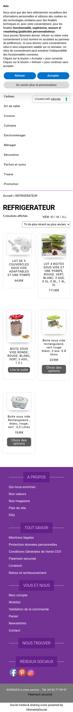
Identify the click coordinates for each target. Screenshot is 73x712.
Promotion (11, 184)
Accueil (7, 195)
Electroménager (15, 135)
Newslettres (17, 623)
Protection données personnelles (33, 544)
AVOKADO (36, 36)
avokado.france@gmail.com (37, 8)
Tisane (8, 174)
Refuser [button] (20, 385)
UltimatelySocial (36, 709)
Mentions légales (21, 537)
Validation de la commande (29, 609)
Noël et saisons (15, 86)
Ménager (10, 145)
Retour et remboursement (27, 573)
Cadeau (9, 96)
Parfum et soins (15, 164)
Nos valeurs (17, 494)
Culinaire (10, 125)
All (64, 217)
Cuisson (9, 116)
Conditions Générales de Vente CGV (35, 551)
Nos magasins (19, 501)
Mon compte (18, 595)
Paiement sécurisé (22, 558)
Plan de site (17, 508)
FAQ (12, 515)
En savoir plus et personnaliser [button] (36, 394)
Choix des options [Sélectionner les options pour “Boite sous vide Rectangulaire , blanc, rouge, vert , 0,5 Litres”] (19, 441)
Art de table (12, 106)
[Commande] (46, 224)
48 (57, 217)
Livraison (15, 565)
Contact (14, 630)
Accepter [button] (53, 385)
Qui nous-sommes (22, 487)
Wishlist (14, 602)
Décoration (11, 155)
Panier (13, 616)
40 (52, 217)
